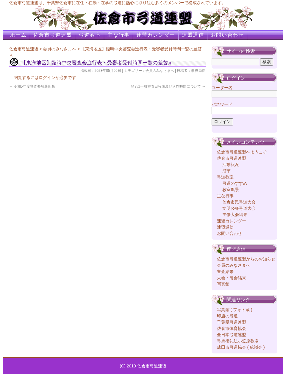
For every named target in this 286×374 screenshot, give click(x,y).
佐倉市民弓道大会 (239, 202)
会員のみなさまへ (59, 48)
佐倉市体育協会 (231, 328)
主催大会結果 (234, 214)
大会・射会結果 (231, 277)
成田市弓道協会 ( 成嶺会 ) (241, 347)
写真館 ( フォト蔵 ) (234, 309)
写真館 (223, 284)
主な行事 (118, 35)
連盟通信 (193, 35)
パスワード (222, 104)
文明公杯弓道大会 (239, 208)
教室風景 (230, 189)
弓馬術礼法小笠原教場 (238, 341)
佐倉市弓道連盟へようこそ (242, 152)
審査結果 (225, 271)
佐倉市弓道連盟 (52, 35)
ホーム (18, 35)
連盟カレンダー (155, 35)
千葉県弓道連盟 (231, 322)
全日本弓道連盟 (231, 334)
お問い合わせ (227, 35)
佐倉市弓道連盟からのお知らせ (246, 259)
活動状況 (230, 164)
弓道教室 (90, 35)
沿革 (226, 170)
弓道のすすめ (234, 183)
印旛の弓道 (227, 316)
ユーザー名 (222, 87)
